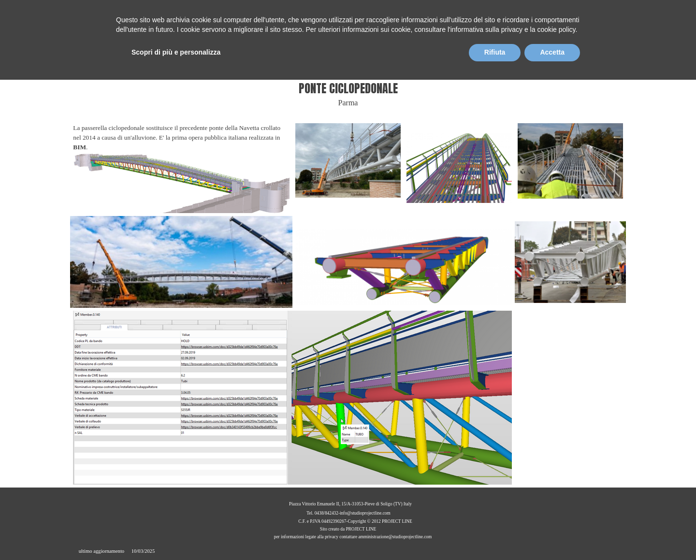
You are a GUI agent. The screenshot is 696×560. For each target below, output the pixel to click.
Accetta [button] (552, 533)
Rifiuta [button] (495, 533)
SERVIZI (475, 66)
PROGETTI (517, 66)
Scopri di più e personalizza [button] (175, 533)
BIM (559, 66)
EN (556, 12)
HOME (391, 66)
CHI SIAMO (433, 66)
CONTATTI (601, 66)
